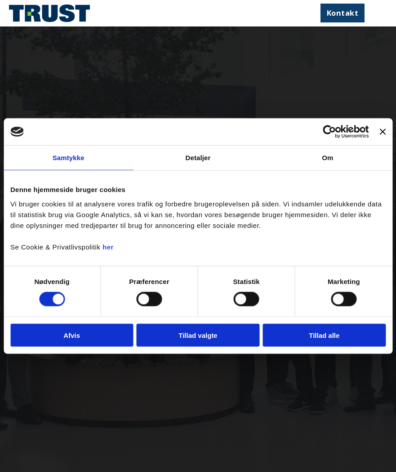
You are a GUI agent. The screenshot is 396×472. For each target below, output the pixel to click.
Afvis (71, 335)
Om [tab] (327, 158)
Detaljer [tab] (198, 158)
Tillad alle (324, 335)
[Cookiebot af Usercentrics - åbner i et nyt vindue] (329, 132)
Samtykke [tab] (69, 158)
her (108, 246)
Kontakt (343, 13)
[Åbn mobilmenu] (378, 13)
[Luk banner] (382, 132)
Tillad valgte (197, 335)
